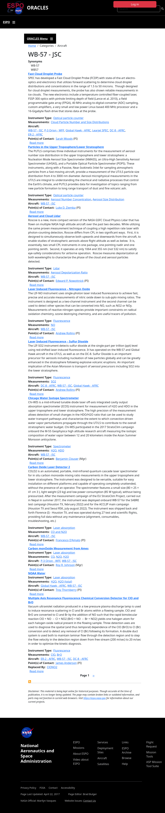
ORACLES (37, 7)
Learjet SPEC (100, 130)
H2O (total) (65, 581)
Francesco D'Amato (68, 540)
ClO (53, 655)
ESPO (76, 742)
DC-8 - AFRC (117, 130)
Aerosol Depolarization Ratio (69, 272)
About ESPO (80, 754)
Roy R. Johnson (65, 565)
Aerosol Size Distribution (108, 199)
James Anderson (66, 663)
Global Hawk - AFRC (78, 130)
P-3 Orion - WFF (54, 130)
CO (53, 557)
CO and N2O (59, 532)
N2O (59, 557)
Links (125, 742)
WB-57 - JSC (35, 130)
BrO (59, 655)
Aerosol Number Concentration (71, 199)
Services (102, 742)
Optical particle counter (68, 118)
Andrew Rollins (65, 333)
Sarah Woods (64, 139)
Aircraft (102, 758)
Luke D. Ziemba (66, 208)
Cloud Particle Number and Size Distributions (80, 122)
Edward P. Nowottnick (70, 281)
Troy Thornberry (66, 590)
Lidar (56, 268)
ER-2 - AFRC (35, 134)
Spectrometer (62, 446)
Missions (78, 748)
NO (53, 325)
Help (125, 764)
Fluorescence (61, 321)
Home (32, 46)
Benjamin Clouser (67, 459)
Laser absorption (64, 528)
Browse (126, 758)
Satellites (103, 764)
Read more (37, 143)
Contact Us (89, 800)
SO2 (53, 381)
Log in (135, 4)
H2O (54, 450)
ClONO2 (52, 667)
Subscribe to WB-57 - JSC (29, 681)
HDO (61, 450)
